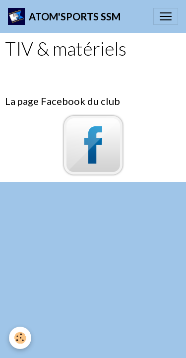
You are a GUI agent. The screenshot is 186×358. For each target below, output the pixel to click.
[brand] (64, 16)
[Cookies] (20, 338)
